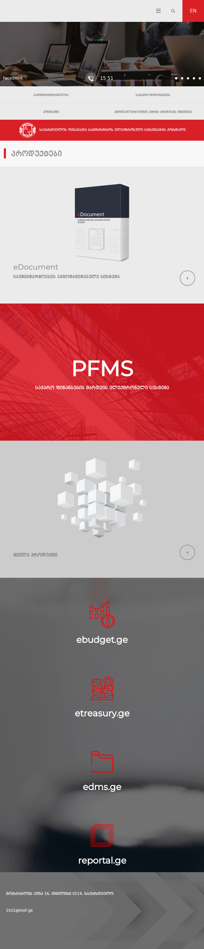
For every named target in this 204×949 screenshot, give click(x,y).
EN (193, 11)
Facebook (13, 78)
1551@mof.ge (19, 911)
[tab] (176, 78)
